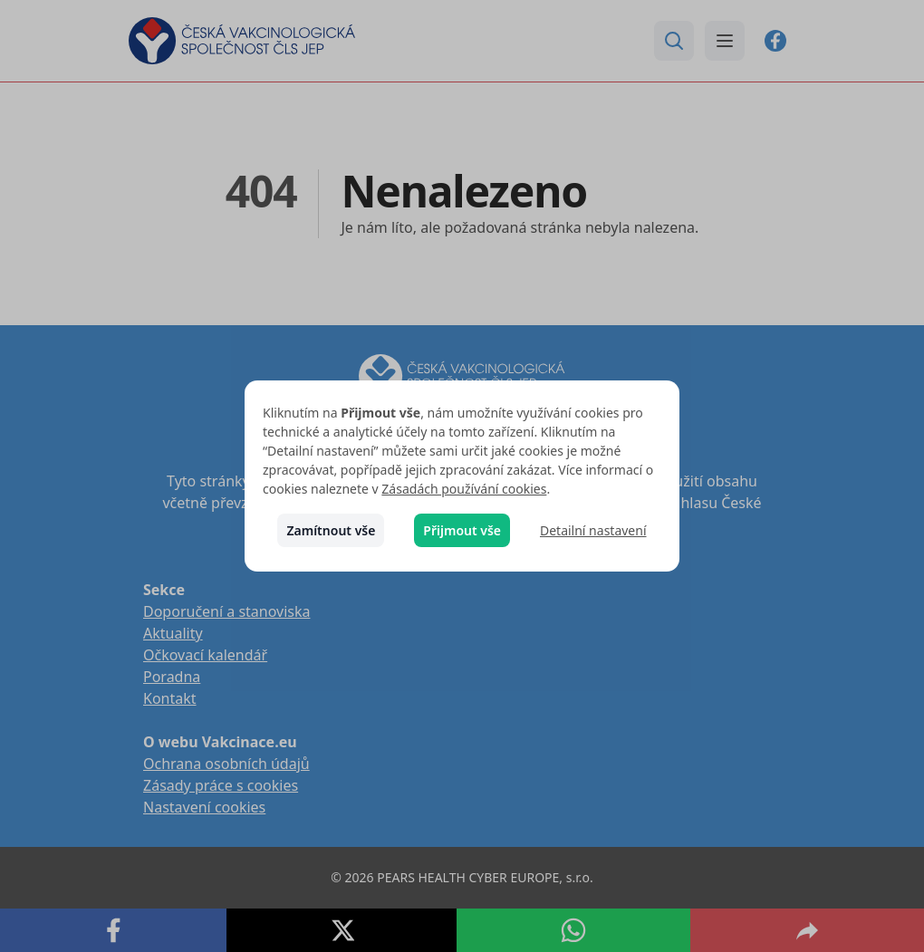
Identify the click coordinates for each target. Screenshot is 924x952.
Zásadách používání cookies (463, 488)
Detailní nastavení (593, 530)
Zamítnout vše (330, 530)
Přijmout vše (462, 530)
